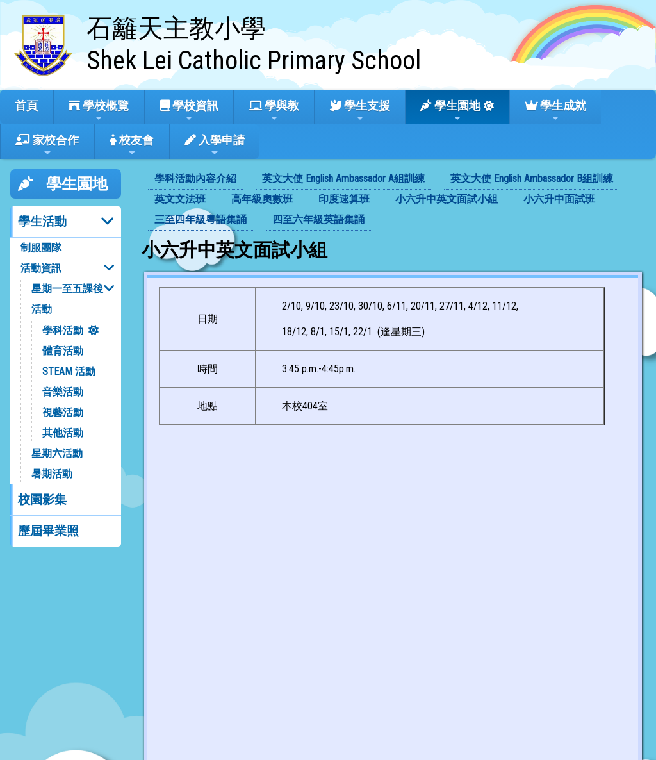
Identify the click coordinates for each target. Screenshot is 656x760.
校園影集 (42, 499)
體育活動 (62, 351)
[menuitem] (195, 179)
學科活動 (62, 330)
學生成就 (555, 111)
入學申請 (214, 145)
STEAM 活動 (68, 371)
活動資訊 (41, 268)
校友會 (132, 145)
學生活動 (42, 221)
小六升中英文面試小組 (446, 199)
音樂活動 (62, 392)
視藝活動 (62, 412)
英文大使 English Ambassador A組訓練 (343, 178)
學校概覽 (99, 111)
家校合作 (47, 145)
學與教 (274, 111)
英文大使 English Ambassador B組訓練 (531, 178)
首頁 (26, 105)
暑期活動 (51, 474)
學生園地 (450, 111)
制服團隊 (41, 248)
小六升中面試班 (559, 199)
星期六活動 (57, 453)
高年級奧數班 (262, 199)
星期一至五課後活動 (67, 299)
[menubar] (394, 200)
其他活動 (62, 433)
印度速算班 (344, 199)
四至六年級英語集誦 (318, 219)
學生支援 (360, 111)
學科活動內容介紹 (195, 178)
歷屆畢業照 (48, 531)
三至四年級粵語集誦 (200, 219)
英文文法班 (180, 199)
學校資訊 (189, 111)
